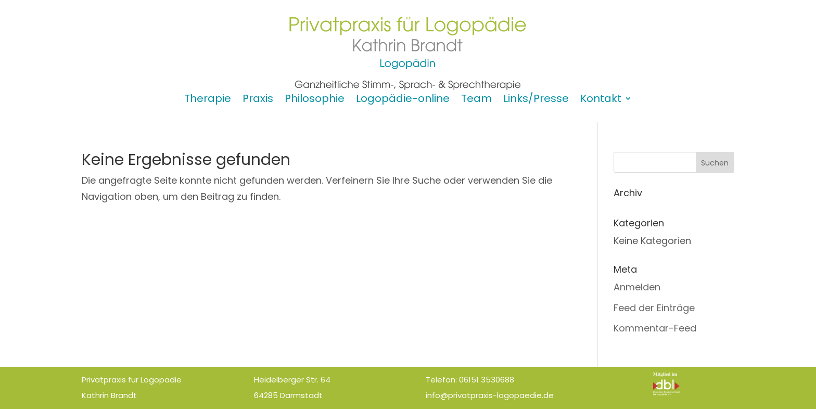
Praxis (258, 100)
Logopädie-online (403, 100)
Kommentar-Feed (655, 328)
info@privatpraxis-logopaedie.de (490, 395)
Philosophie (315, 100)
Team (476, 100)
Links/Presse (536, 100)
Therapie (207, 100)
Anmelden (637, 286)
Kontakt (600, 100)
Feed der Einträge (654, 307)
